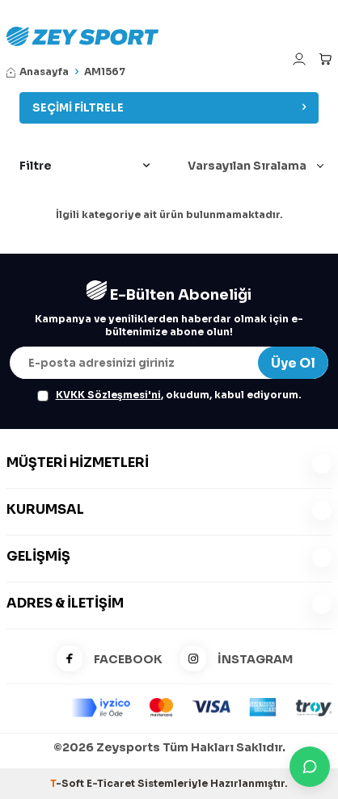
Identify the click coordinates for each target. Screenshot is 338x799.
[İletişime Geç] (309, 766)
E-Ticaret (111, 783)
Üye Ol (293, 363)
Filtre (84, 165)
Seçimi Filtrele (169, 108)
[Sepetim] (325, 59)
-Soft (68, 783)
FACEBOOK (104, 659)
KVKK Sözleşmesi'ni (108, 395)
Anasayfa (37, 71)
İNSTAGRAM (231, 659)
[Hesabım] (299, 59)
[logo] (169, 36)
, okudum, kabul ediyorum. (169, 395)
